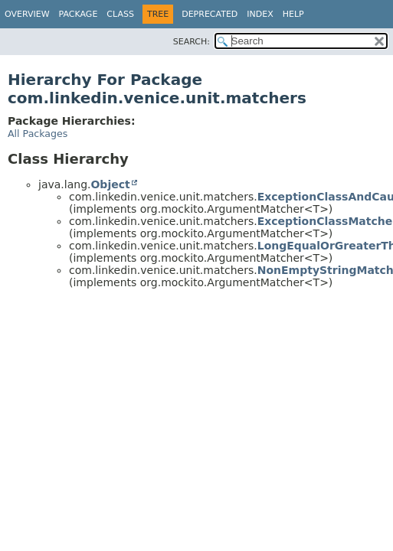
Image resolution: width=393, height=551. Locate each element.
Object (109, 184)
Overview (27, 14)
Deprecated (209, 14)
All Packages (37, 133)
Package (78, 14)
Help (293, 14)
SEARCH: (191, 42)
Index (260, 14)
